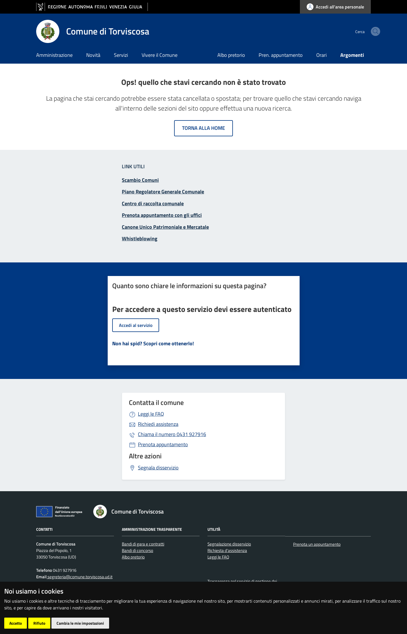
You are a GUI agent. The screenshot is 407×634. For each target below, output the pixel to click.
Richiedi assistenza (158, 424)
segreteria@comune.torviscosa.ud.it (79, 576)
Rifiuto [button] (39, 623)
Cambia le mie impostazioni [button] (80, 623)
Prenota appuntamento (163, 444)
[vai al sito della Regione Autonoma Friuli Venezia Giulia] (92, 7)
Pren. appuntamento (281, 55)
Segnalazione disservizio (229, 544)
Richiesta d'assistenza (227, 550)
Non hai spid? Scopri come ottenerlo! (153, 343)
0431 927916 (172, 434)
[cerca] (364, 31)
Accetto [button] (15, 623)
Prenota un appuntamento (317, 544)
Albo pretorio (231, 55)
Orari (321, 55)
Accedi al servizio (135, 325)
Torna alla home (203, 128)
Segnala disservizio (158, 467)
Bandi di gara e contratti (143, 544)
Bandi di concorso (137, 550)
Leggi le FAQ (151, 414)
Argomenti (352, 55)
